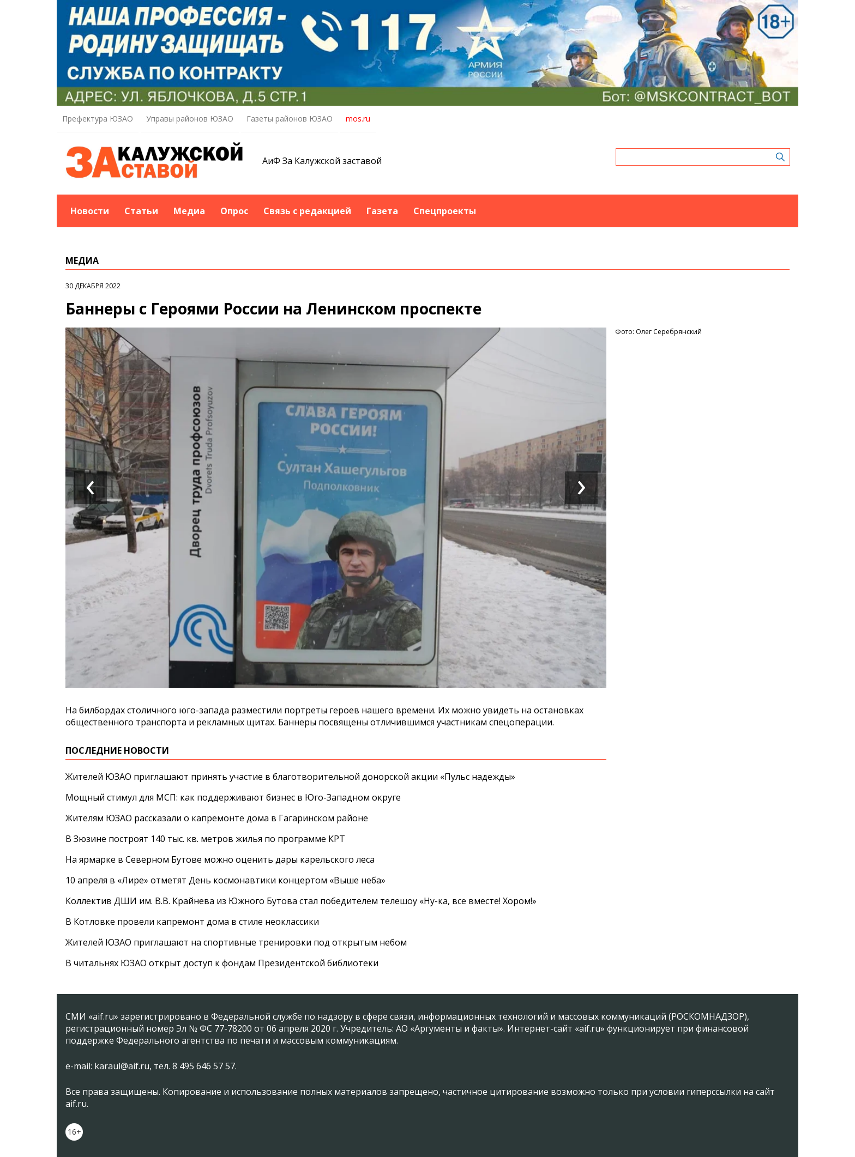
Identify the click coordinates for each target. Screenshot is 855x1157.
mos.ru (358, 118)
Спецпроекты (444, 211)
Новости (89, 211)
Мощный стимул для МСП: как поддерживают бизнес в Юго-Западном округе (233, 797)
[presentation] (90, 487)
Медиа (189, 211)
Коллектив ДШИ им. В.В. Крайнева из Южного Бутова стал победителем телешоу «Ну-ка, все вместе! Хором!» (301, 901)
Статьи (141, 211)
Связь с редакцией (307, 211)
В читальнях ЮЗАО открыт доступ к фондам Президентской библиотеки (221, 963)
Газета (382, 211)
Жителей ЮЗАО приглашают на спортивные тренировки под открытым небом (236, 942)
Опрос (234, 211)
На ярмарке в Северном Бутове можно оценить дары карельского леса (220, 859)
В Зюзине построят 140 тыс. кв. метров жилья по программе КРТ (205, 839)
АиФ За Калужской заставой (322, 160)
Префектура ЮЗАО (97, 118)
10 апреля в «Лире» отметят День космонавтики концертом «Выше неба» (225, 880)
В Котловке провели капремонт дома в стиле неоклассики (192, 922)
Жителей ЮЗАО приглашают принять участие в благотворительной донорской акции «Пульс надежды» (290, 777)
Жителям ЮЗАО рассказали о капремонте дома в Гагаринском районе (216, 818)
